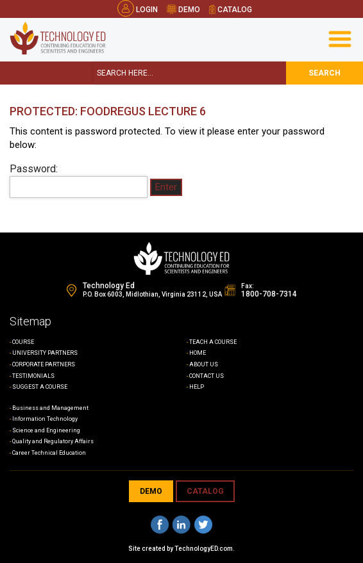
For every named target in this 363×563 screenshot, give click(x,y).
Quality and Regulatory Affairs (53, 441)
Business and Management (50, 408)
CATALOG (205, 491)
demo (183, 9)
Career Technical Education (49, 453)
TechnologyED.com (203, 548)
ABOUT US (203, 364)
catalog (231, 9)
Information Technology (45, 419)
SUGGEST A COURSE (39, 387)
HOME (197, 353)
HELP (196, 387)
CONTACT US (206, 376)
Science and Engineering (46, 430)
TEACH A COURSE (213, 342)
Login (137, 9)
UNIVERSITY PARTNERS (45, 353)
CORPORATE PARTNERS (43, 364)
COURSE (23, 342)
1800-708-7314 (269, 294)
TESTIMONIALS (33, 376)
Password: (79, 181)
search (324, 73)
